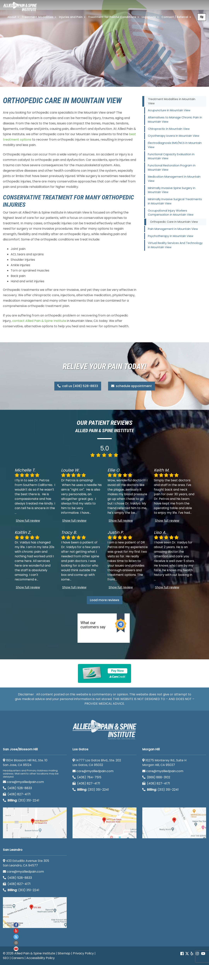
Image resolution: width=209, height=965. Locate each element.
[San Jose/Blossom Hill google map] (35, 822)
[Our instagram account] (16, 942)
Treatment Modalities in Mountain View (171, 101)
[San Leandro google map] (35, 912)
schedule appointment (131, 386)
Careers (17, 958)
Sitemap (64, 953)
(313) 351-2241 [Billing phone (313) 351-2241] (21, 800)
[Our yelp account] (192, 953)
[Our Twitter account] (187, 953)
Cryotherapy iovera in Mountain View (173, 136)
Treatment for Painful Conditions (114, 18)
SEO (6, 958)
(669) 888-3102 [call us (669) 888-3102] (156, 777)
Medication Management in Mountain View (174, 179)
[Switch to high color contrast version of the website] (201, 17)
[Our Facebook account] (182, 953)
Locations (151, 18)
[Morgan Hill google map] (174, 822)
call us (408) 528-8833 (77, 386)
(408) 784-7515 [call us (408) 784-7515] (87, 777)
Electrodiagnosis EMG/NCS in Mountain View (175, 145)
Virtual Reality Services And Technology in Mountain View (175, 245)
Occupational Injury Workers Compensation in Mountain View (171, 213)
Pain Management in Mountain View (173, 229)
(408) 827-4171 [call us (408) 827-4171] (17, 794)
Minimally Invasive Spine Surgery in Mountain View (171, 190)
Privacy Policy (83, 953)
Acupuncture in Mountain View (169, 110)
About (13, 18)
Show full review (28, 520)
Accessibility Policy (40, 958)
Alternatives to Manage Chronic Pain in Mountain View (175, 120)
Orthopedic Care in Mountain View (174, 222)
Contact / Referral (176, 18)
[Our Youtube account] (16, 948)
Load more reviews (104, 600)
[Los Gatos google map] (104, 822)
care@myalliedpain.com (23, 782)
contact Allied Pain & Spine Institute (39, 321)
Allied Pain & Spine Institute (34, 953)
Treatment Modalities (39, 18)
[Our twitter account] (16, 936)
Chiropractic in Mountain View (169, 129)
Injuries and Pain (72, 18)
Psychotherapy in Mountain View (170, 236)
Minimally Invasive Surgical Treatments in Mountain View (175, 201)
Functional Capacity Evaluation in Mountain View (171, 156)
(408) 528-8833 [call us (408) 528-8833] (17, 788)
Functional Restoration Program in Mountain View (171, 168)
